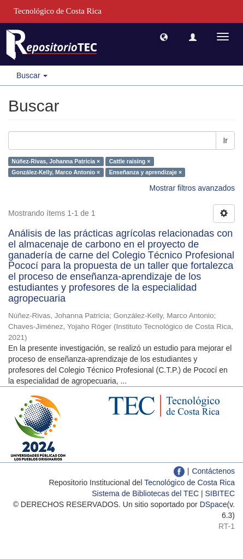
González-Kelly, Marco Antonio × (55, 172)
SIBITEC (220, 493)
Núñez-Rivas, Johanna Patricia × (55, 161)
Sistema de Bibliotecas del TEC (145, 493)
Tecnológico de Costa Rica (189, 482)
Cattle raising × (130, 161)
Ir (225, 140)
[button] (164, 36)
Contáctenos (213, 471)
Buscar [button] (32, 75)
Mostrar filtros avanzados (192, 188)
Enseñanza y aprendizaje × (145, 172)
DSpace (213, 504)
